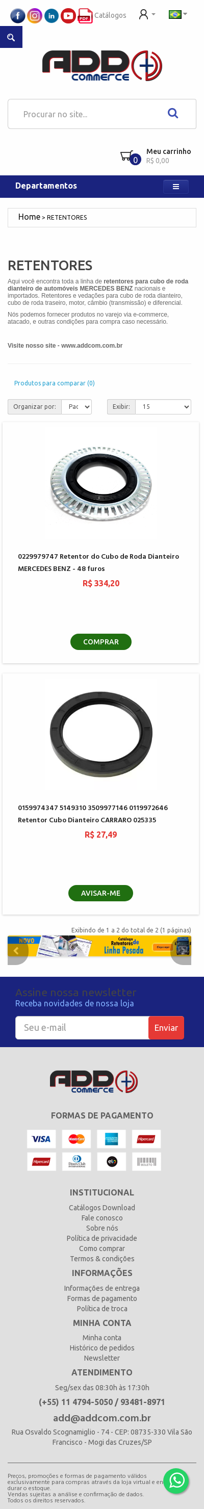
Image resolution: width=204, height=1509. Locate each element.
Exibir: (121, 406)
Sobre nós (102, 1228)
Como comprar (102, 1248)
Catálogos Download (102, 1208)
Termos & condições (102, 1259)
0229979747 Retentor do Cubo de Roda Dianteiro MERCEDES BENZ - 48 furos (98, 563)
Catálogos (102, 15)
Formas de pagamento (102, 1298)
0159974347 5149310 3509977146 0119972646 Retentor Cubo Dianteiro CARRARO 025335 (93, 814)
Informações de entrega (102, 1288)
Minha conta (102, 1338)
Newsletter (102, 1358)
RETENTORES (67, 217)
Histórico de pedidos (102, 1348)
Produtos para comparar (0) (54, 383)
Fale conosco (102, 1218)
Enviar (166, 1027)
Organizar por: (34, 406)
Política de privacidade (102, 1238)
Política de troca (102, 1309)
